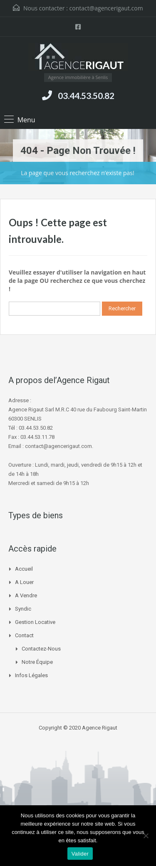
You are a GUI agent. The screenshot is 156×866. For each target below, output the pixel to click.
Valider (80, 854)
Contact (24, 635)
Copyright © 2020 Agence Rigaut (78, 728)
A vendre (26, 595)
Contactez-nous (41, 649)
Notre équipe (37, 662)
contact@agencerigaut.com (106, 8)
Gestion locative (35, 622)
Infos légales (31, 675)
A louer (24, 582)
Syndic (23, 609)
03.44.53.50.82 (86, 95)
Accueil (24, 569)
